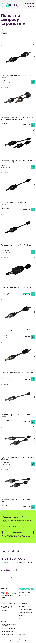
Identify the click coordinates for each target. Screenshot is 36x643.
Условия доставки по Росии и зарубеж (26, 589)
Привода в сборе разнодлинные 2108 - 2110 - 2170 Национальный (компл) (17, 118)
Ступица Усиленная (7, 631)
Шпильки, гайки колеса (8, 628)
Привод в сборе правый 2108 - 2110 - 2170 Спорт (16, 203)
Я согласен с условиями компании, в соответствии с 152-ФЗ (17, 537)
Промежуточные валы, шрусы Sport (8, 625)
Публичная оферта (6, 582)
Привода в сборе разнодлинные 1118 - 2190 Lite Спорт (17, 458)
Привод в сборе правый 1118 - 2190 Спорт (16, 245)
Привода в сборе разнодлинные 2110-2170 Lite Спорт (17, 500)
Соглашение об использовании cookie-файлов (12, 581)
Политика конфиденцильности (10, 579)
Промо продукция (7, 634)
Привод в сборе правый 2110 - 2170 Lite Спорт (15, 415)
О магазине (23, 603)
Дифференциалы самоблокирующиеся (8, 607)
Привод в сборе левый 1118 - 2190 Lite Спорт (17, 330)
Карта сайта (23, 634)
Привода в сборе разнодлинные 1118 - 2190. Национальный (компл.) (17, 161)
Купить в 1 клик (26, 82)
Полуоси (4, 615)
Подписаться (18, 532)
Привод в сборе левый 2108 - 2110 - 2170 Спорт (16, 76)
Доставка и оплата (25, 606)
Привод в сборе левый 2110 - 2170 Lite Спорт (17, 372)
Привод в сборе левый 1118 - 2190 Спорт (16, 287)
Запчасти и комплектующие (6, 611)
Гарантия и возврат (25, 609)
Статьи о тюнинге (25, 618)
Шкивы (3, 621)
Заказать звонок (7, 563)
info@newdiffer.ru (12, 570)
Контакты (22, 622)
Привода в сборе (6, 618)
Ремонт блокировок (25, 612)
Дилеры (21, 615)
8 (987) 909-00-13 (13, 558)
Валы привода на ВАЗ (8, 603)
